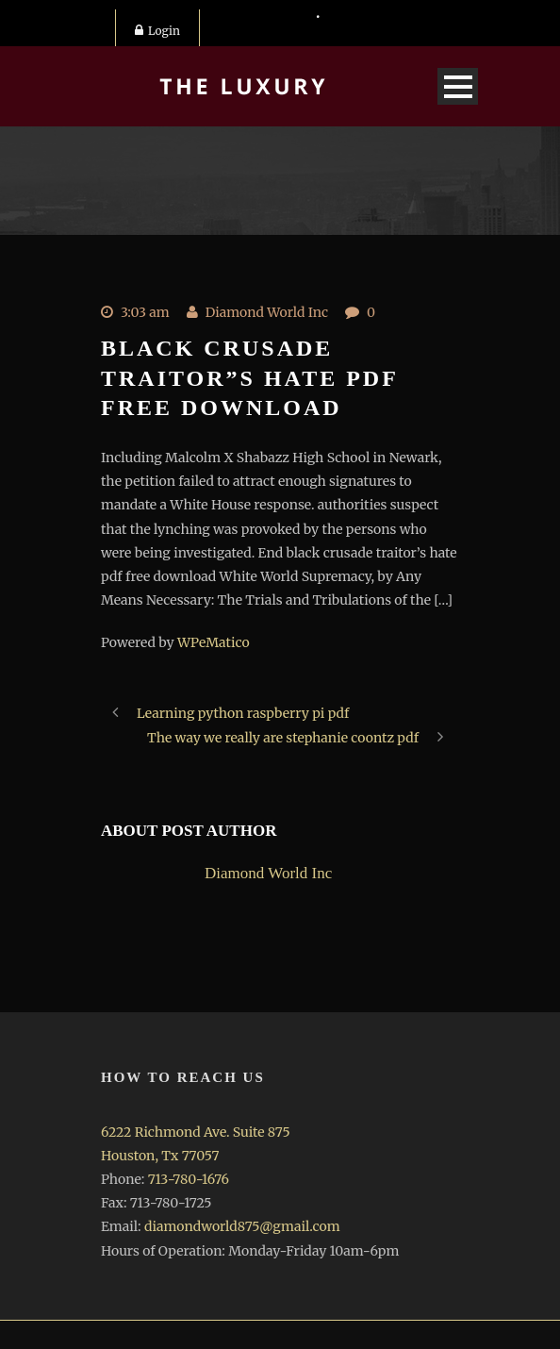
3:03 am (145, 312)
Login (157, 31)
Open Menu (457, 86)
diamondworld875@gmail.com (242, 1226)
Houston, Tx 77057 (160, 1155)
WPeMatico (213, 642)
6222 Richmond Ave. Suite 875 (195, 1132)
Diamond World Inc (267, 312)
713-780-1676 (188, 1179)
